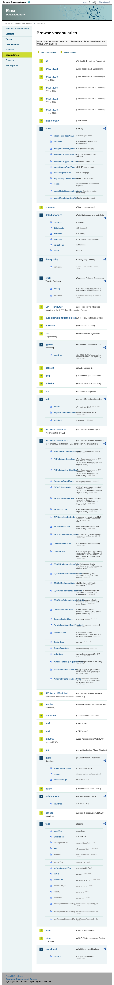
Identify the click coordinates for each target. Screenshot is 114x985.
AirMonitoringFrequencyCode (65, 451)
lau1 (47, 723)
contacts (57, 222)
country (57, 956)
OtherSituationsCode (63, 610)
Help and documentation (17, 28)
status (56, 250)
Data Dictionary (28, 23)
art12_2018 (51, 76)
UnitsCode (58, 654)
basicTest (58, 831)
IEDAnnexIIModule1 (56, 429)
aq (46, 61)
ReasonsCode (60, 633)
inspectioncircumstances (65, 412)
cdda (48, 128)
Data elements (12, 44)
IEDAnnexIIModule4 (56, 693)
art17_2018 (51, 109)
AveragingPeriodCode (63, 481)
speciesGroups (60, 779)
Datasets (9, 34)
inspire (49, 704)
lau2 (47, 731)
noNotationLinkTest (62, 868)
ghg (47, 375)
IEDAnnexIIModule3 (56, 440)
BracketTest (59, 837)
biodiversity (52, 120)
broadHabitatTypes (62, 768)
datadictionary (53, 215)
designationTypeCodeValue (65, 161)
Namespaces (11, 65)
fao (47, 333)
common (50, 207)
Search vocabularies (48, 52)
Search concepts (70, 52)
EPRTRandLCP (53, 307)
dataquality (51, 259)
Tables (8, 39)
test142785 (58, 880)
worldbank (51, 949)
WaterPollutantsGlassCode (65, 669)
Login (85, 2)
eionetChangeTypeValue (64, 167)
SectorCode (59, 642)
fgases (49, 344)
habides (49, 383)
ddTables (58, 234)
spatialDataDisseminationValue (65, 191)
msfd (48, 758)
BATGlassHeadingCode (64, 517)
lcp (47, 750)
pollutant (58, 420)
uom (47, 930)
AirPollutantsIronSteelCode (65, 470)
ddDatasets (59, 228)
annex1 (57, 406)
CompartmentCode (62, 544)
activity (57, 288)
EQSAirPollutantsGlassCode (65, 564)
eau (55, 848)
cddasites (58, 141)
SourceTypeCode (61, 648)
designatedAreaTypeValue (65, 149)
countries (58, 355)
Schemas (9, 49)
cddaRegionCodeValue (64, 136)
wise (48, 938)
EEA (17, 2)
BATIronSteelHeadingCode (65, 534)
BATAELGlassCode (62, 487)
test (47, 824)
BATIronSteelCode (62, 526)
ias (47, 391)
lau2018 (49, 739)
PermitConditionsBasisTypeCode (65, 625)
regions (57, 184)
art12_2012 (51, 69)
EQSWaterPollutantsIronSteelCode (65, 600)
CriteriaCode (59, 551)
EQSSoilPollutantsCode (64, 583)
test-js (56, 874)
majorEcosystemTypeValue (65, 178)
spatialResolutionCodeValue (65, 198)
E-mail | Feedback (14, 976)
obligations (59, 245)
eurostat (50, 325)
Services (9, 60)
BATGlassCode (60, 509)
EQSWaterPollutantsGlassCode (65, 591)
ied (47, 399)
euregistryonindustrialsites (60, 318)
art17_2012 (51, 98)
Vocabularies (12, 55)
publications (52, 796)
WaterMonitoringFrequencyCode (65, 662)
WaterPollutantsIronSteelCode (65, 679)
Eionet (17, 23)
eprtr (48, 278)
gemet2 (49, 368)
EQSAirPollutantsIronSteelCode (65, 574)
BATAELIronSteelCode (64, 498)
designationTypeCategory (65, 154)
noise (48, 788)
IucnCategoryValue (62, 173)
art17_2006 (51, 87)
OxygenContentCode (63, 619)
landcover (51, 715)
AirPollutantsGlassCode (64, 459)
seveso (49, 813)
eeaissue (58, 239)
